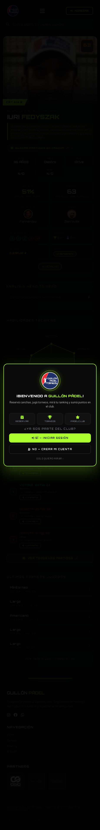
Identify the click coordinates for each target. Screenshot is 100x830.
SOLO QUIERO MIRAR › (50, 458)
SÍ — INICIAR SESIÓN (50, 437)
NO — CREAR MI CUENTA (50, 449)
